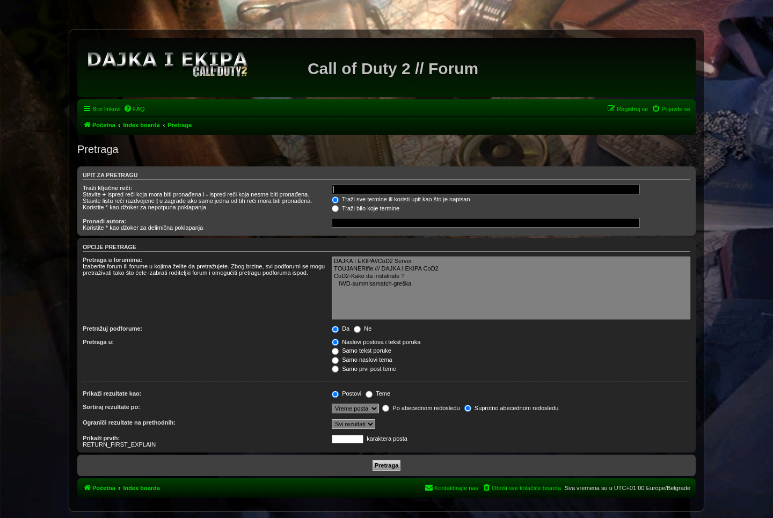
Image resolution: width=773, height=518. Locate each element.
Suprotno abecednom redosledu (511, 408)
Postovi (346, 393)
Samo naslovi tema (362, 359)
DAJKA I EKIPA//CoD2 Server (511, 261)
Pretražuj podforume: (112, 328)
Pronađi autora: (104, 221)
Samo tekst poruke (361, 350)
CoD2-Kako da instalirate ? (511, 276)
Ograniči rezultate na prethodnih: (129, 422)
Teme (378, 393)
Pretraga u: (98, 342)
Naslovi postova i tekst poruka (376, 342)
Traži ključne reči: (107, 188)
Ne (362, 328)
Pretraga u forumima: (112, 260)
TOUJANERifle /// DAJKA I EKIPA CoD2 (511, 269)
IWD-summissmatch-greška (511, 284)
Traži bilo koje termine (365, 208)
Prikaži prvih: (101, 438)
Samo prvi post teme (364, 369)
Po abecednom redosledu (421, 408)
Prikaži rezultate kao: (112, 393)
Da (340, 328)
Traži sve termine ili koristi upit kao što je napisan (401, 199)
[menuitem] (134, 109)
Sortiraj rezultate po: (111, 407)
